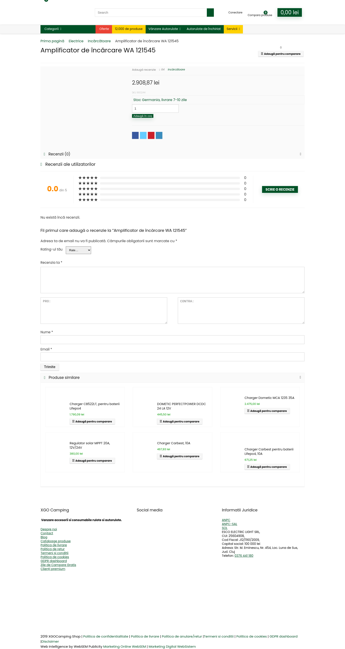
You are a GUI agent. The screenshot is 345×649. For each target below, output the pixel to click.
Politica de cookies (55, 557)
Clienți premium (53, 569)
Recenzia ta (51, 262)
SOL (224, 528)
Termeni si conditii (219, 636)
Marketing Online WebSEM (124, 646)
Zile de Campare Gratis (58, 565)
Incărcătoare (99, 41)
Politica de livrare (54, 545)
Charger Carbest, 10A (173, 443)
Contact (47, 533)
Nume (46, 332)
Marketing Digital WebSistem (172, 646)
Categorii (51, 29)
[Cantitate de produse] (155, 108)
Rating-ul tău (51, 249)
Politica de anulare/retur (182, 636)
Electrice (76, 41)
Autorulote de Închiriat (204, 29)
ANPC (226, 520)
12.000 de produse (129, 29)
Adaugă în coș (142, 116)
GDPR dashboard (54, 561)
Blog (44, 537)
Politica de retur (53, 549)
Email (46, 349)
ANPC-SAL (229, 524)
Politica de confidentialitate (105, 636)
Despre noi (49, 529)
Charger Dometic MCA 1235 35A (269, 398)
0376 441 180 (244, 555)
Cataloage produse (56, 541)
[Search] (210, 12)
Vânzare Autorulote (163, 29)
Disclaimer (50, 641)
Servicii (232, 29)
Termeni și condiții (55, 553)
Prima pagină (52, 41)
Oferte (104, 29)
